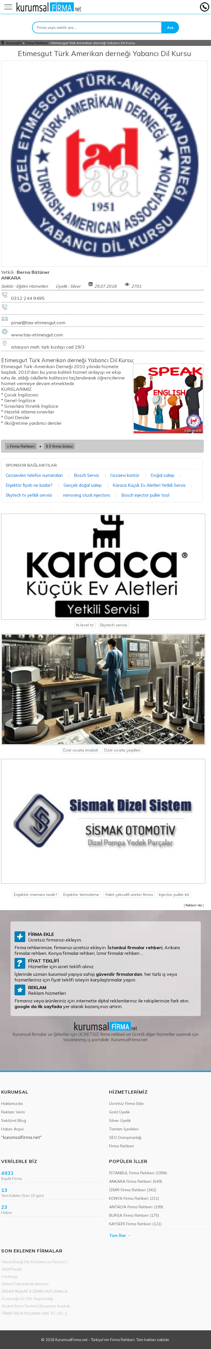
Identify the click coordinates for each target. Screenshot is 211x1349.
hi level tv (85, 624)
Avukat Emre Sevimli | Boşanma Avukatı (36, 1306)
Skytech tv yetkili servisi (29, 495)
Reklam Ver (193, 905)
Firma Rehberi (36, 43)
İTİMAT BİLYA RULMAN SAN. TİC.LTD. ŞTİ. (36, 1313)
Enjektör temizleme (81, 894)
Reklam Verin (13, 1112)
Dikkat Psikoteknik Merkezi (25, 1284)
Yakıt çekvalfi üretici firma (129, 894)
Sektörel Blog (13, 1120)
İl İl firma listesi (59, 446)
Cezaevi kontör (124, 475)
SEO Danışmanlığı (125, 1137)
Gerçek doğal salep (83, 485)
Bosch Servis (86, 475)
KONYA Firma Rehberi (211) (134, 1198)
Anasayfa (14, 43)
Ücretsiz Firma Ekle (126, 1103)
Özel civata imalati (80, 750)
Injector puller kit (174, 894)
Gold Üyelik (119, 1112)
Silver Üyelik (120, 1120)
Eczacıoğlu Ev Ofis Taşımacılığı (27, 1298)
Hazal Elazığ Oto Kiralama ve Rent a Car (36, 1262)
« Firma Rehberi (21, 446)
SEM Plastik (12, 1269)
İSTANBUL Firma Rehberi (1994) (138, 1172)
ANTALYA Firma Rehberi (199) (136, 1206)
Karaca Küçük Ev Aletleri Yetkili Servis (149, 485)
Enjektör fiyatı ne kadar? (29, 485)
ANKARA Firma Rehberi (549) (135, 1181)
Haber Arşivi (12, 1129)
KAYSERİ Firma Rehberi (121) (135, 1223)
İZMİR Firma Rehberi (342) (132, 1189)
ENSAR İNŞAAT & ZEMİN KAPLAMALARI (36, 1291)
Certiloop (10, 1276)
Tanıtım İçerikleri (124, 1129)
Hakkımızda (12, 1103)
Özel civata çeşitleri (122, 750)
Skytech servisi (113, 624)
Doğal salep (162, 475)
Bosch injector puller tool (145, 495)
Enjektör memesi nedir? (35, 894)
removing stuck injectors (86, 495)
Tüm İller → (120, 1235)
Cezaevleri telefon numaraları (34, 475)
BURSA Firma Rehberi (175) (134, 1215)
